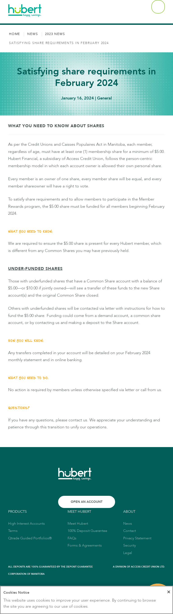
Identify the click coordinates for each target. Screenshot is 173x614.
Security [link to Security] (129, 545)
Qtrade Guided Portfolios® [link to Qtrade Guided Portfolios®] (30, 538)
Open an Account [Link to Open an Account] (86, 502)
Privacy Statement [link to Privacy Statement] (137, 538)
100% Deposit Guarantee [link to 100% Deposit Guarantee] (87, 530)
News (32, 34)
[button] (158, 7)
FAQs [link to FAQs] (72, 538)
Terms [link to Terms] (13, 530)
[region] (86, 600)
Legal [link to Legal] (127, 552)
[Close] (168, 592)
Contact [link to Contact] (129, 530)
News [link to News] (127, 523)
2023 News (55, 34)
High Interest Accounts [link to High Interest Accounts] (26, 523)
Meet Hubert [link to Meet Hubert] (78, 523)
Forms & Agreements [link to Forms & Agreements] (85, 545)
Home (14, 34)
